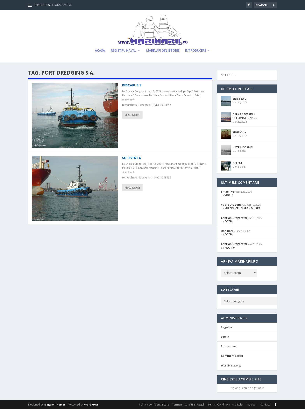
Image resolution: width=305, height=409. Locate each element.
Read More (132, 115)
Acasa (100, 51)
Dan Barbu (228, 231)
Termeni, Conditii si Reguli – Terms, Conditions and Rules (208, 404)
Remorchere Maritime (147, 95)
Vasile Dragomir (232, 204)
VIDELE (228, 195)
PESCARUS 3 (131, 85)
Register (226, 327)
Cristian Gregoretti (135, 91)
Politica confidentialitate (154, 404)
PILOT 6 (229, 247)
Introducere (195, 51)
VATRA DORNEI (243, 147)
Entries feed (229, 346)
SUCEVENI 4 (131, 158)
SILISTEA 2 (239, 98)
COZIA (228, 221)
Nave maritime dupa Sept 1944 (181, 91)
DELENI (237, 163)
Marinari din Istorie (162, 51)
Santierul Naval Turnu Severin (176, 95)
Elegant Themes (54, 404)
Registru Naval (123, 51)
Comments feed (232, 356)
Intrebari (252, 404)
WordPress (91, 404)
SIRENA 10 (239, 131)
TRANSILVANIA (61, 5)
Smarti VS (227, 191)
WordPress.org (231, 365)
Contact (265, 404)
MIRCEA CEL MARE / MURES (242, 208)
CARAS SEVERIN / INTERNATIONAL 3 (245, 116)
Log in (225, 337)
